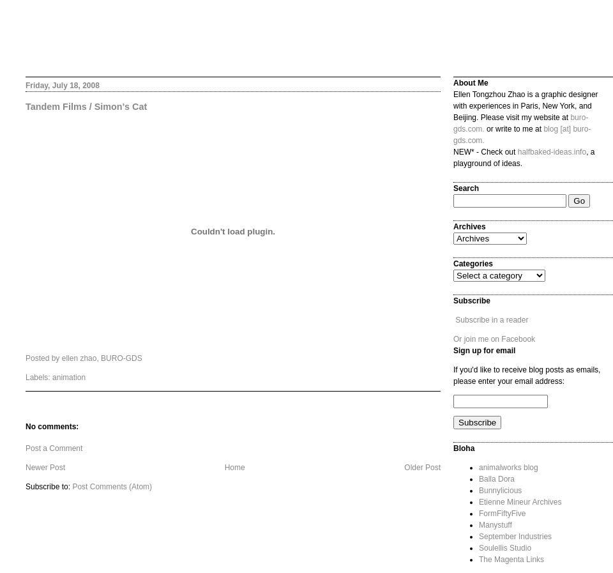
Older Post (422, 467)
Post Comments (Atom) (112, 486)
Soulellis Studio (505, 548)
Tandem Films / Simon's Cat (86, 107)
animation (69, 377)
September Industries (515, 536)
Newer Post (45, 467)
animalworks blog (508, 467)
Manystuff (495, 525)
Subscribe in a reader (491, 320)
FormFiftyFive (502, 513)
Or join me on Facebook (494, 339)
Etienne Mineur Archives (520, 502)
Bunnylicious (500, 490)
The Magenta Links (511, 559)
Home (235, 467)
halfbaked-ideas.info (552, 152)
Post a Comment (54, 448)
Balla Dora (497, 479)
